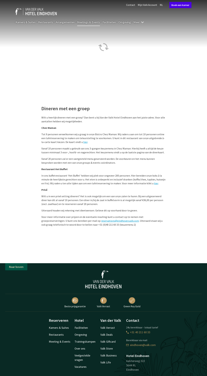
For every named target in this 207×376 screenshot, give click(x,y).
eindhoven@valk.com (141, 345)
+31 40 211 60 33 (138, 332)
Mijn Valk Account (147, 4)
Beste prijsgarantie (75, 302)
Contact (130, 4)
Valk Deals (106, 334)
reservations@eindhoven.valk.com (120, 220)
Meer (138, 22)
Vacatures (81, 367)
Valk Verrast (103, 302)
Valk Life (105, 362)
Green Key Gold (132, 302)
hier (85, 142)
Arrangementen (65, 22)
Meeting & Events (59, 341)
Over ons (80, 348)
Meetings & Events (88, 22)
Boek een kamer (180, 5)
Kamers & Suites (26, 22)
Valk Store (106, 348)
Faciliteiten (109, 22)
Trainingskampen (85, 341)
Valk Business (108, 355)
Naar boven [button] (16, 267)
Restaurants (45, 22)
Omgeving (124, 22)
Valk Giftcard (108, 341)
